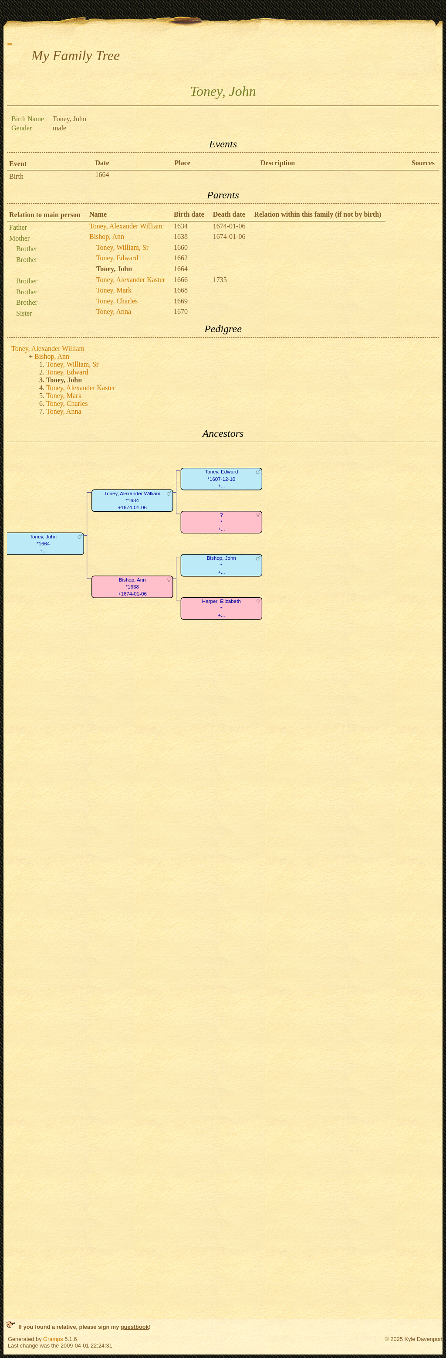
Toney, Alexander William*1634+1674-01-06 (132, 500)
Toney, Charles (117, 301)
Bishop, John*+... (221, 565)
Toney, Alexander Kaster (130, 279)
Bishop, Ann (106, 236)
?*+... (221, 522)
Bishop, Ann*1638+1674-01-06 (132, 587)
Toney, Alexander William (125, 226)
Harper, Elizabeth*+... (221, 609)
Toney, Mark (114, 290)
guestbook (135, 1327)
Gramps (53, 1339)
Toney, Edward (117, 258)
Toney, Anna (114, 311)
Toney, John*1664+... (43, 544)
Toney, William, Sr (122, 247)
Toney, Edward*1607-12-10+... (221, 479)
